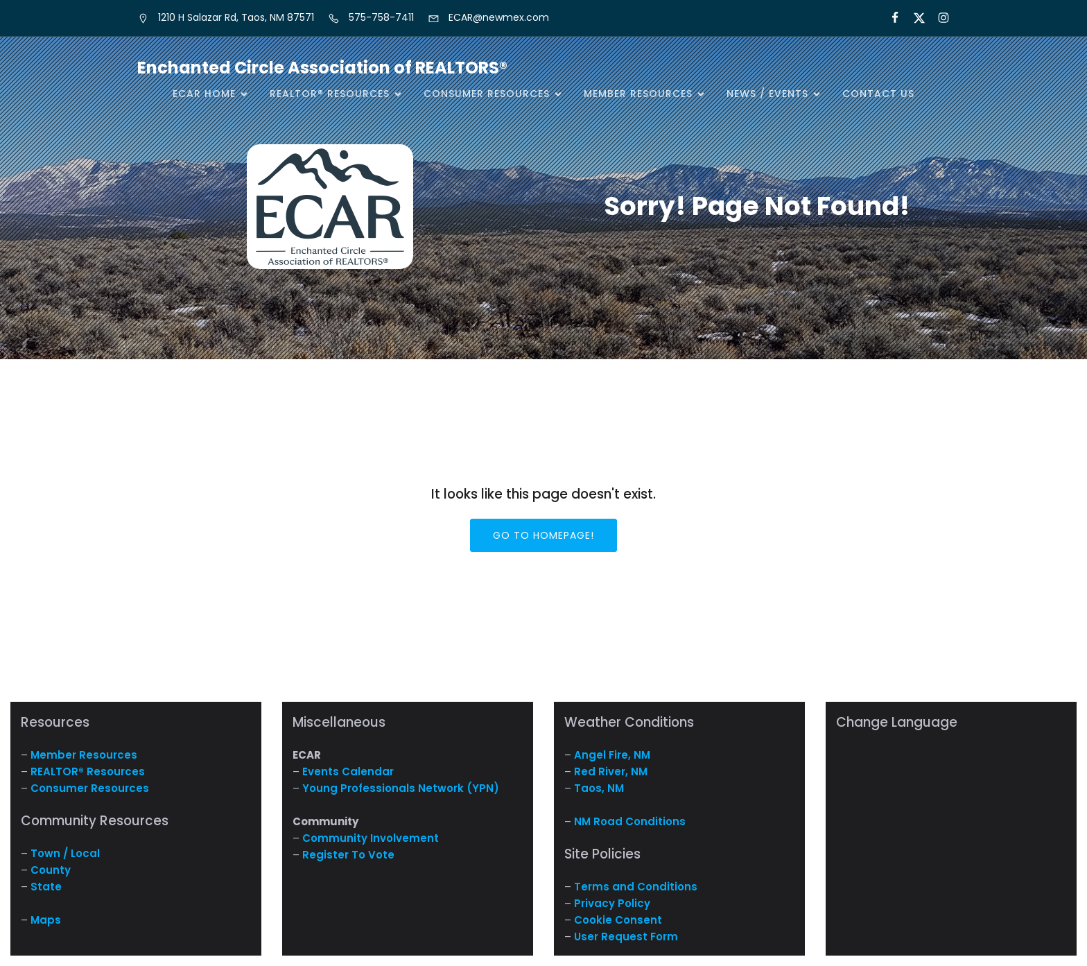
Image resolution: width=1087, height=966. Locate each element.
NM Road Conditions (630, 821)
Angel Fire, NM (612, 755)
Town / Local (65, 853)
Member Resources (84, 755)
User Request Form (626, 936)
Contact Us (878, 94)
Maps (46, 920)
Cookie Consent (618, 920)
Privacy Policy (612, 903)
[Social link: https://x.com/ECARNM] (913, 18)
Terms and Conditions (635, 886)
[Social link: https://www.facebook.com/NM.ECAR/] (889, 18)
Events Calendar (348, 771)
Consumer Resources (90, 788)
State (46, 886)
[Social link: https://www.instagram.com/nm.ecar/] (937, 18)
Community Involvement (370, 838)
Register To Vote (348, 854)
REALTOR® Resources (88, 771)
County (51, 870)
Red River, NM (610, 771)
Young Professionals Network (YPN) (400, 788)
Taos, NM (599, 788)
